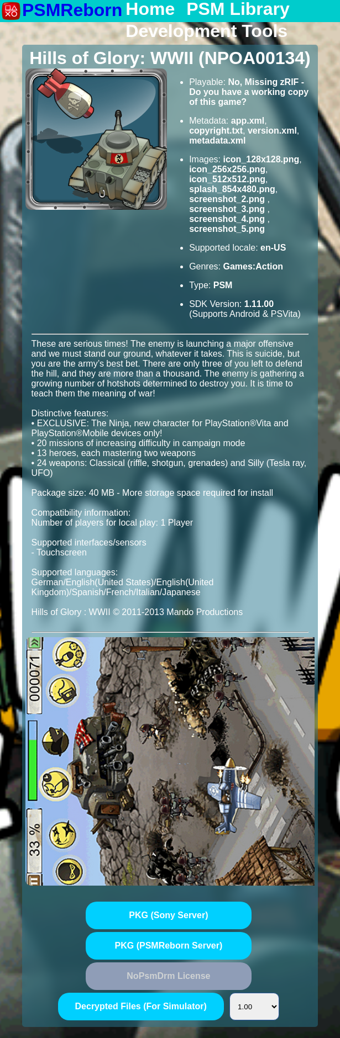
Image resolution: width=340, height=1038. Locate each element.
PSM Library (238, 9)
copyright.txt (216, 130)
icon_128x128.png (261, 159)
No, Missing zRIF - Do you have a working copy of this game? (248, 92)
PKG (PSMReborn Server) (169, 945)
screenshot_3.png (228, 209)
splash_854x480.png (232, 189)
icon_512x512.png (227, 179)
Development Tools (206, 31)
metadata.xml (217, 140)
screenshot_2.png (228, 199)
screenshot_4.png (228, 219)
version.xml (272, 130)
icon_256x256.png (227, 169)
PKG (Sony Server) (168, 915)
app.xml (247, 120)
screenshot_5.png (227, 229)
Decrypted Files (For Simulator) (141, 1006)
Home (150, 9)
